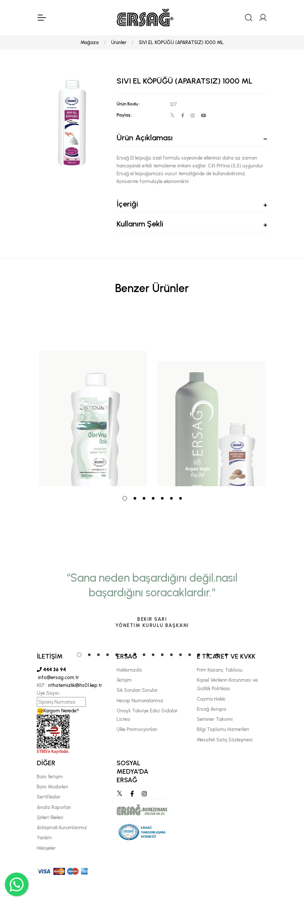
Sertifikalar (48, 797)
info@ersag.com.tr (58, 677)
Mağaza (89, 42)
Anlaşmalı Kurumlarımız (62, 828)
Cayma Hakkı (211, 699)
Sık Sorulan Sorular (137, 690)
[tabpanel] (93, 399)
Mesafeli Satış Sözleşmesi (225, 740)
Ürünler (118, 42)
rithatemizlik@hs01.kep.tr (75, 685)
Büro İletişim (50, 777)
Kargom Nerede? (58, 711)
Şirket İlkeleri (50, 817)
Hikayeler (46, 848)
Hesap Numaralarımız (140, 701)
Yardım (44, 838)
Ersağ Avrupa (211, 709)
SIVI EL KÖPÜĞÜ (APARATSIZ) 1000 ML (181, 42)
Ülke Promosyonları (137, 729)
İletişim (124, 680)
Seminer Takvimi (215, 719)
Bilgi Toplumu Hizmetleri (223, 729)
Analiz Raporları (54, 807)
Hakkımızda (129, 670)
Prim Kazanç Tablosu (219, 670)
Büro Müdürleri (52, 787)
